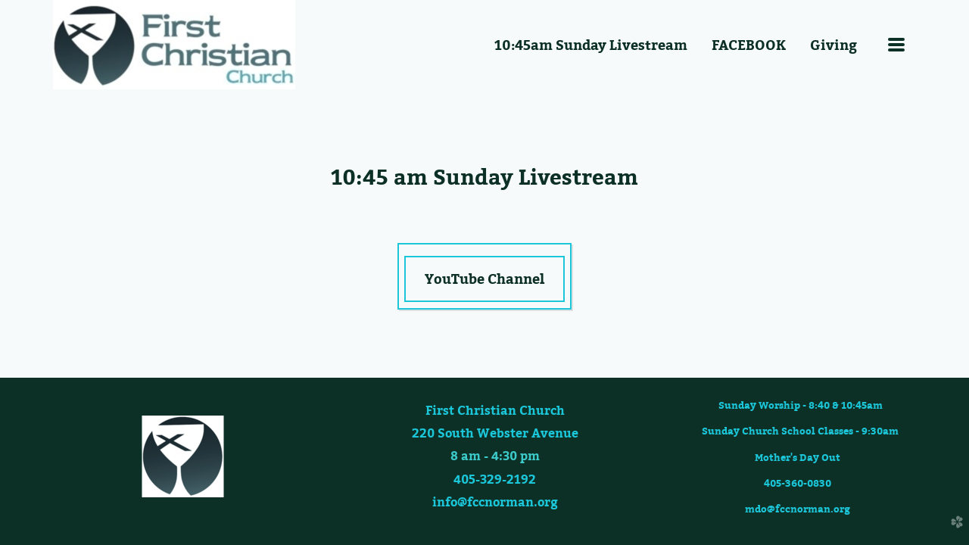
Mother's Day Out (797, 457)
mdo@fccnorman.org (797, 508)
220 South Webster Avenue (495, 433)
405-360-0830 (797, 482)
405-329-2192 (494, 479)
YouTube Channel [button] (484, 279)
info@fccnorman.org (495, 502)
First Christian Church (495, 410)
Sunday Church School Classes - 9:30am (799, 430)
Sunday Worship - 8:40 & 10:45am (804, 405)
